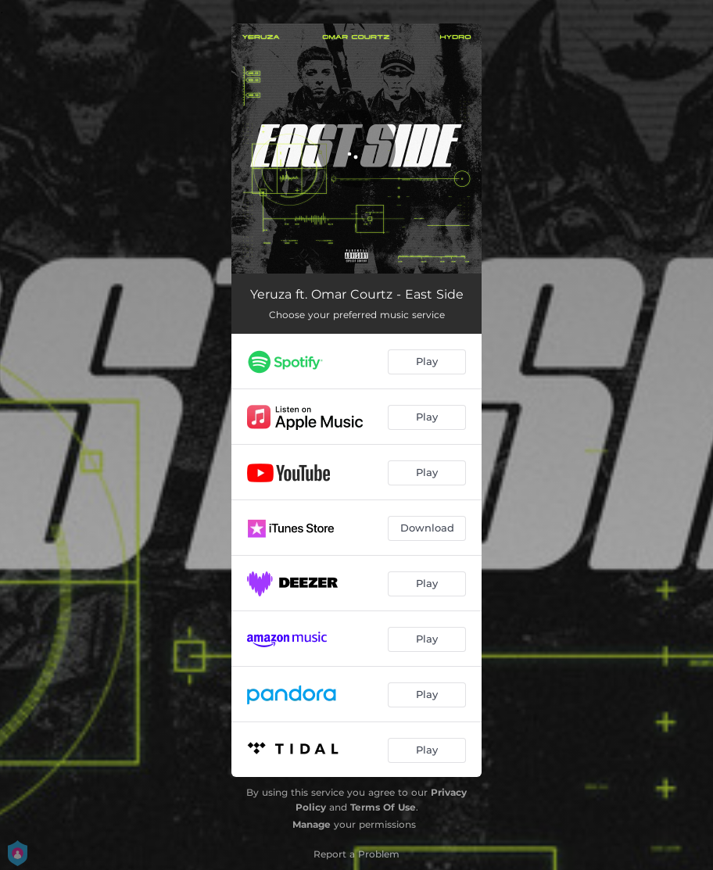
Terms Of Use (383, 807)
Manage (311, 824)
